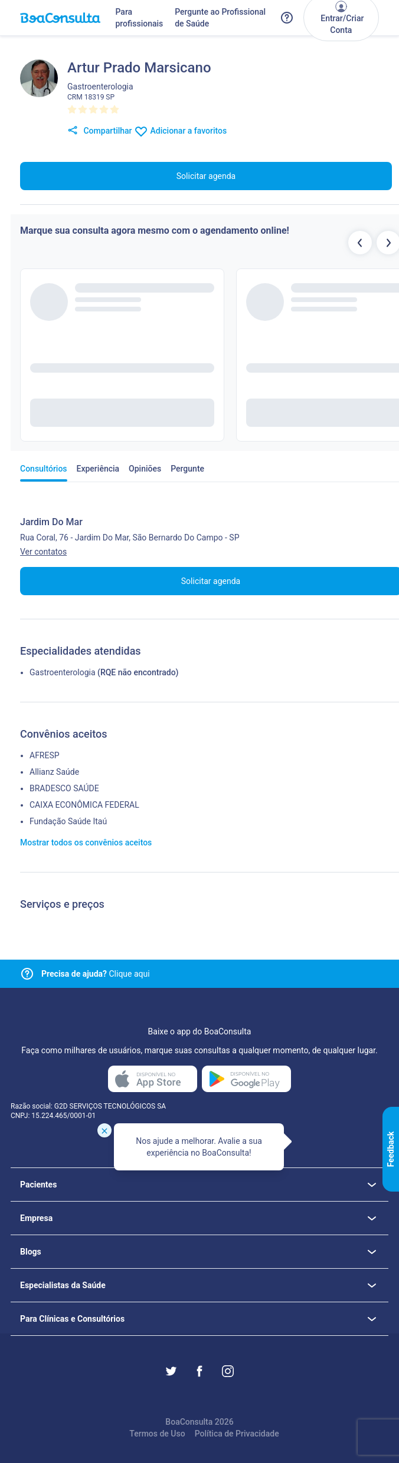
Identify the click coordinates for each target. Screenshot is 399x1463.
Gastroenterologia (63, 672)
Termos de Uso (157, 1433)
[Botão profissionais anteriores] (360, 242)
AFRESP (45, 755)
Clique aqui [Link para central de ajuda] (95, 973)
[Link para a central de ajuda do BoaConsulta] (287, 18)
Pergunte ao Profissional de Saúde (220, 17)
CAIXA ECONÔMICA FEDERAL (84, 805)
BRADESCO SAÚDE (64, 788)
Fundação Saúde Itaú (68, 821)
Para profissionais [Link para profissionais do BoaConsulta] (139, 17)
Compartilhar (99, 131)
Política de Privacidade (237, 1433)
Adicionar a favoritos (180, 131)
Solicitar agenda (206, 176)
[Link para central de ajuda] (27, 974)
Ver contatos (43, 551)
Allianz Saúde (54, 772)
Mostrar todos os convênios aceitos (86, 842)
